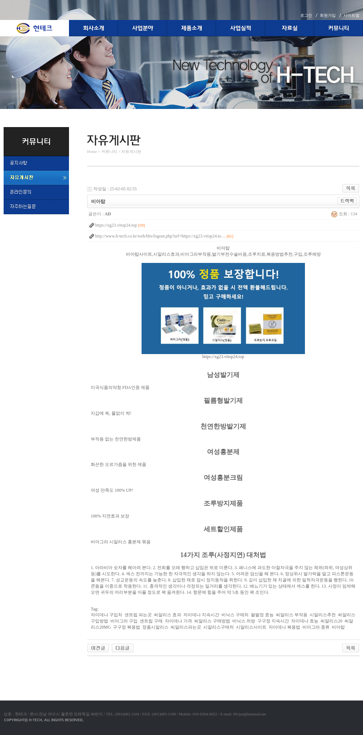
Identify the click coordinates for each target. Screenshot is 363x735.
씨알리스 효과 (167, 614)
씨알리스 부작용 (291, 614)
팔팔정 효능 (262, 614)
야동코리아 (98, 664)
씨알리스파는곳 (186, 627)
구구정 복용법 (126, 627)
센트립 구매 (151, 621)
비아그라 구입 (124, 621)
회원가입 (328, 15)
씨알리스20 (331, 621)
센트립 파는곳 (138, 614)
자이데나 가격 (178, 621)
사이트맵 (351, 15)
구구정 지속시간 (273, 621)
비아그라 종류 (316, 627)
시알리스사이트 (251, 627)
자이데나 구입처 (106, 614)
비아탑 (338, 627)
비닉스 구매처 (235, 614)
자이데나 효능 (304, 621)
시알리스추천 (323, 614)
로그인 (306, 15)
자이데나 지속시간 (201, 614)
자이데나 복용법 (284, 627)
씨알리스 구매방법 (212, 621)
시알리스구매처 (218, 627)
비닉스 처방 (243, 621)
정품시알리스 (155, 627)
